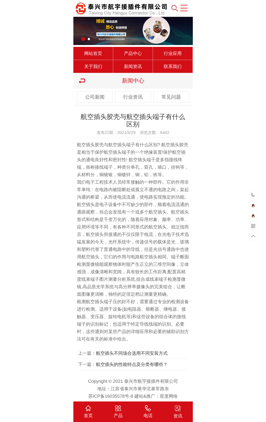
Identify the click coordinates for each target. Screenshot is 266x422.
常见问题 (171, 97)
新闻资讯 (133, 66)
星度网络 (169, 396)
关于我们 (93, 66)
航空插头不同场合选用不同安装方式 (132, 353)
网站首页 (93, 53)
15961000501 (253, 195)
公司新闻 (95, 97)
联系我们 (173, 66)
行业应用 (173, 53)
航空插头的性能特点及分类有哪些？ (132, 364)
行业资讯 (133, 97)
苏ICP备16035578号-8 (110, 396)
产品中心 (133, 53)
